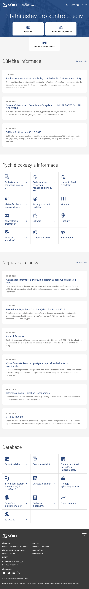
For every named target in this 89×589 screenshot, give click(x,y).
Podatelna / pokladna (40, 546)
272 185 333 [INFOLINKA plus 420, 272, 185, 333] (17, 562)
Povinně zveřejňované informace (15, 546)
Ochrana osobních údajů (10, 583)
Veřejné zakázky (8, 553)
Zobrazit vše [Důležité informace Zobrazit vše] (81, 61)
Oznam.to (71, 583)
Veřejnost (28, 29)
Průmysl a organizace (44, 44)
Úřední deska (7, 543)
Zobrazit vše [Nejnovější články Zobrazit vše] (81, 263)
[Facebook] (4, 573)
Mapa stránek (37, 550)
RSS (77, 583)
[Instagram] (8, 573)
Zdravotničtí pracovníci (61, 29)
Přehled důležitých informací (13, 550)
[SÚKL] (19, 5)
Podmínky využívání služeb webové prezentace (52, 583)
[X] (18, 573)
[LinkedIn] (13, 573)
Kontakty (36, 543)
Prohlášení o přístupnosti (27, 583)
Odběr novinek (37, 553)
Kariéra (5, 557)
